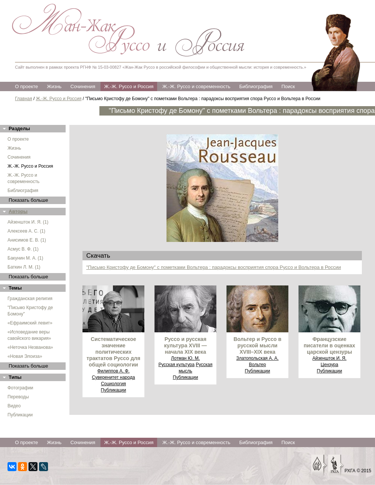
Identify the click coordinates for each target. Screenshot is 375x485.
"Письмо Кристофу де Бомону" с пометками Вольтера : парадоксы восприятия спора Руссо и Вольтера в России (213, 267)
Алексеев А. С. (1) (26, 231)
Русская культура (176, 364)
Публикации (20, 414)
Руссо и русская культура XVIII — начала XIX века (185, 345)
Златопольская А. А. (257, 358)
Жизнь (54, 86)
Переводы (18, 396)
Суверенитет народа (113, 377)
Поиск (288, 86)
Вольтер (257, 364)
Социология (113, 383)
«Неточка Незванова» (30, 347)
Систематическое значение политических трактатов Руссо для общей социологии (113, 352)
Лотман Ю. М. (185, 358)
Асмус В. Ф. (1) (23, 249)
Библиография (256, 86)
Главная (23, 98)
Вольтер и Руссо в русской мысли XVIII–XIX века (258, 345)
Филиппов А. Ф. (113, 371)
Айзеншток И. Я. (329, 358)
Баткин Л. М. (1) (24, 267)
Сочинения (82, 86)
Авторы (18, 211)
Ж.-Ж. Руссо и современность (196, 86)
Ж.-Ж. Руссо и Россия (129, 86)
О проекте (26, 86)
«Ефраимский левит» (30, 323)
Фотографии (20, 387)
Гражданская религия (30, 298)
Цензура (329, 364)
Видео (14, 405)
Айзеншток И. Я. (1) (28, 222)
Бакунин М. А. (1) (25, 258)
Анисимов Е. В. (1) (27, 240)
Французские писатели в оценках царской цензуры (329, 345)
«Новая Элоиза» (25, 356)
